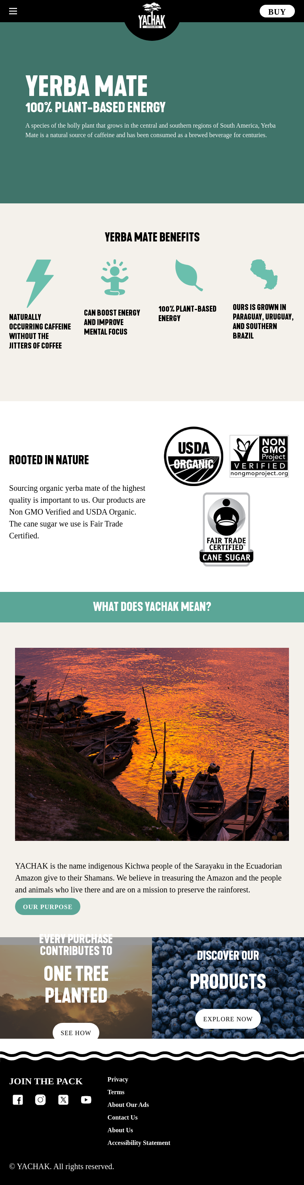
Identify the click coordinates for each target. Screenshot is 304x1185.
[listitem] (18, 1100)
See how (76, 1033)
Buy (277, 12)
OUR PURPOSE (47, 907)
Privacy (118, 1079)
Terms (116, 1092)
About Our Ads (128, 1104)
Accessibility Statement (139, 1142)
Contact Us (123, 1117)
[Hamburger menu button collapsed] (13, 11)
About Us (120, 1130)
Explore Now (228, 1019)
